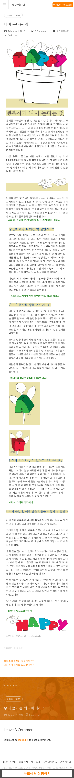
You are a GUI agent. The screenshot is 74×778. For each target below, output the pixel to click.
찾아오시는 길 (50, 761)
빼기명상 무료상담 (62, 4)
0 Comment (40, 31)
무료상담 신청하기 (37, 773)
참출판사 (23, 761)
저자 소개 (36, 761)
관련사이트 (66, 761)
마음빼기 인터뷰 (13, 15)
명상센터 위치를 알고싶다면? (19, 664)
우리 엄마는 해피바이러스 (24, 707)
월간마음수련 (18, 4)
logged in (23, 739)
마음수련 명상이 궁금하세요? (19, 661)
